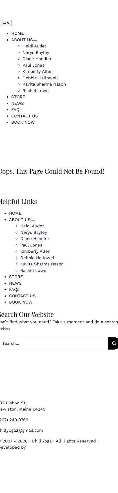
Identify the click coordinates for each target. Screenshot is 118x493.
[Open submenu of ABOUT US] (35, 41)
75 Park (34, 447)
